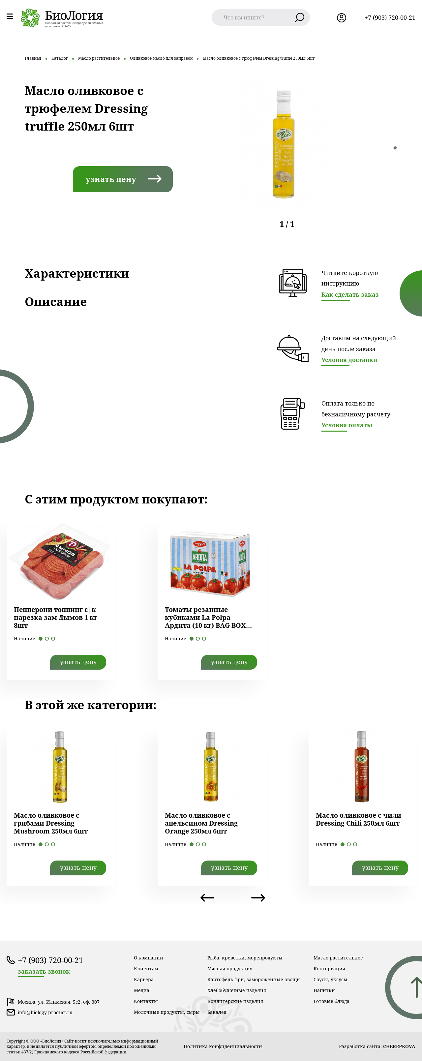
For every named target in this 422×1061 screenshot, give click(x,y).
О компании (148, 958)
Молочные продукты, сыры (167, 1012)
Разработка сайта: (377, 1046)
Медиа (141, 990)
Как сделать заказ (350, 294)
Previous (207, 898)
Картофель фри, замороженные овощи (253, 979)
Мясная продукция (230, 968)
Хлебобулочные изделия (236, 990)
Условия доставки (349, 360)
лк (341, 17)
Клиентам (146, 968)
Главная (33, 58)
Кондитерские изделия (235, 1001)
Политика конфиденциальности (223, 1046)
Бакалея (216, 1012)
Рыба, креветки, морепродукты (245, 958)
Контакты (146, 1001)
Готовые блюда (331, 1001)
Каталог (59, 58)
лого (62, 18)
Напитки (324, 990)
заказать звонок (44, 971)
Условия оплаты (346, 425)
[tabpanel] (283, 144)
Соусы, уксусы (330, 979)
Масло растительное (99, 58)
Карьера (144, 979)
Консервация (329, 968)
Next (258, 898)
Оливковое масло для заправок (161, 58)
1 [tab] (395, 148)
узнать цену (111, 178)
